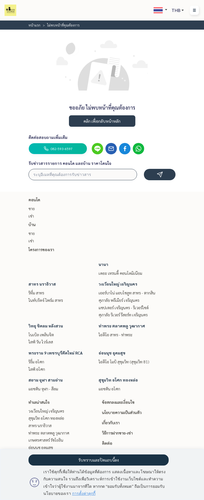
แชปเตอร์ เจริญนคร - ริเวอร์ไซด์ (124, 307)
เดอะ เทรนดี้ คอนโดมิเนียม (120, 273)
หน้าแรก (34, 25)
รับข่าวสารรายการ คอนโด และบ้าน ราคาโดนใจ (69, 163)
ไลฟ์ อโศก (36, 369)
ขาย (31, 208)
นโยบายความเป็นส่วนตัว (122, 412)
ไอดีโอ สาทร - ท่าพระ (115, 334)
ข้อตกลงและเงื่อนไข (118, 402)
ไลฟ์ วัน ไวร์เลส (40, 341)
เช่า (31, 215)
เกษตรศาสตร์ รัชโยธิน (45, 439)
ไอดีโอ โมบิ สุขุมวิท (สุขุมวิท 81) (124, 361)
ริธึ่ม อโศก (36, 361)
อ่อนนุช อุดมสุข (112, 352)
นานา (103, 264)
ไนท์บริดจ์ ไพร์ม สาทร (45, 300)
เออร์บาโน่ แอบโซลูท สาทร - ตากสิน (127, 292)
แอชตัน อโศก (109, 388)
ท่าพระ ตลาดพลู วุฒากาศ (122, 325)
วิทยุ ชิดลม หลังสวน (45, 325)
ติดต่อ (107, 443)
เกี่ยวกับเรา (111, 422)
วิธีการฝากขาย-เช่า (117, 432)
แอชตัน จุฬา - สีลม (43, 388)
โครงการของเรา (41, 249)
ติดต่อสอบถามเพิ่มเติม (48, 137)
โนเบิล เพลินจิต (41, 334)
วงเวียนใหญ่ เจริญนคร (118, 283)
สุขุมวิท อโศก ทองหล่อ (118, 379)
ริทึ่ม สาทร (36, 292)
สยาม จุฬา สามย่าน (45, 379)
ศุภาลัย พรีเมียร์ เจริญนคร (119, 300)
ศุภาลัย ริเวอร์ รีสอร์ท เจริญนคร (123, 314)
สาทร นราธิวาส (42, 283)
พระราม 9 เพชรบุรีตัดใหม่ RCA (55, 352)
